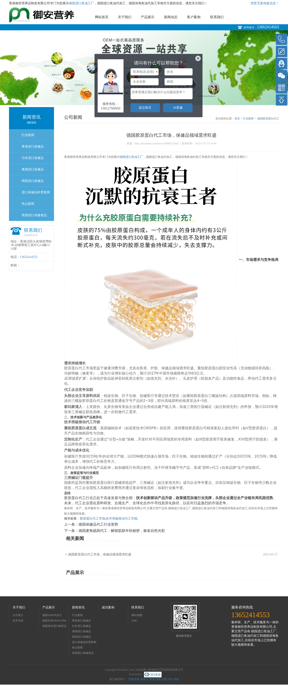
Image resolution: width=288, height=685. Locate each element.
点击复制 (141, 669)
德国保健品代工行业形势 (98, 524)
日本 (170, 679)
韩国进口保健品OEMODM (33, 183)
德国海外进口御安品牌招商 (54, 626)
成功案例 (108, 607)
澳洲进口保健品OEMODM (33, 171)
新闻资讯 (78, 607)
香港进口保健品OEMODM (33, 148)
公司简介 (18, 615)
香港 (137, 679)
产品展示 (147, 17)
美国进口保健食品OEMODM (34, 217)
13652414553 (268, 27)
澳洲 (152, 679)
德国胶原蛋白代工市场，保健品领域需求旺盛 (268, 119)
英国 (176, 679)
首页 (237, 118)
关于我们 (124, 17)
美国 (131, 679)
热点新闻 (28, 203)
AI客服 (178, 107)
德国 (158, 679)
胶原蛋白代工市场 (92, 518)
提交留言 (145, 107)
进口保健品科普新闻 (36, 192)
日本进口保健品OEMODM (33, 160)
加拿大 (144, 679)
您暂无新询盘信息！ (265, 3)
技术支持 (18, 620)
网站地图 (136, 615)
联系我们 (217, 17)
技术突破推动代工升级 (121, 518)
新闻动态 (171, 17)
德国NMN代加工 (52, 615)
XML (134, 620)
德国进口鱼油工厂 (81, 3)
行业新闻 (28, 135)
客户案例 (193, 17)
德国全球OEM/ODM (54, 620)
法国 (164, 679)
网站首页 (101, 17)
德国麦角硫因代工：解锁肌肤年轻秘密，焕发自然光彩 (122, 531)
